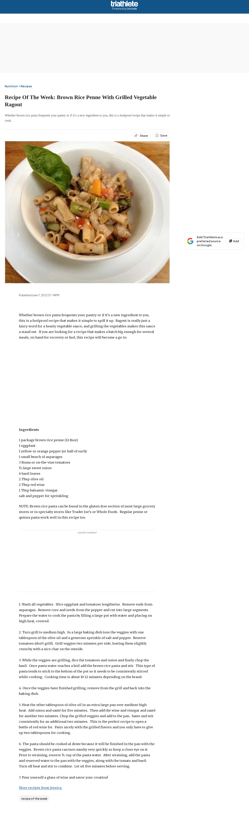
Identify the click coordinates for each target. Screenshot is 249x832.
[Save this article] (161, 135)
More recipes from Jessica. (40, 788)
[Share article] (141, 135)
